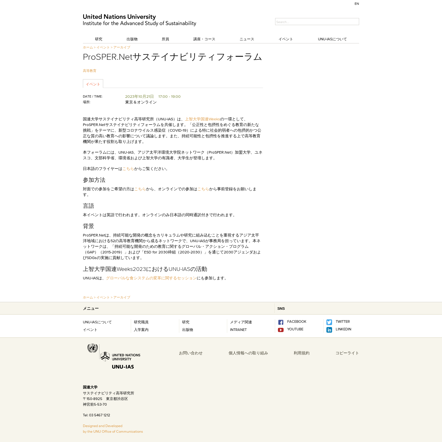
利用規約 (302, 352)
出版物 (132, 38)
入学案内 (141, 329)
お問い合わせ (191, 352)
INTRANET (238, 329)
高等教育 (89, 70)
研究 (98, 38)
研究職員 (141, 321)
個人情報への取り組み (248, 352)
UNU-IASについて (332, 38)
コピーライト (347, 352)
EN (357, 3)
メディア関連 (241, 321)
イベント (286, 38)
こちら (128, 168)
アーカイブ (121, 47)
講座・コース (204, 38)
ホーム (88, 47)
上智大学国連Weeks (202, 119)
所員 (165, 38)
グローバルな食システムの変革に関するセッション (151, 278)
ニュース (247, 38)
